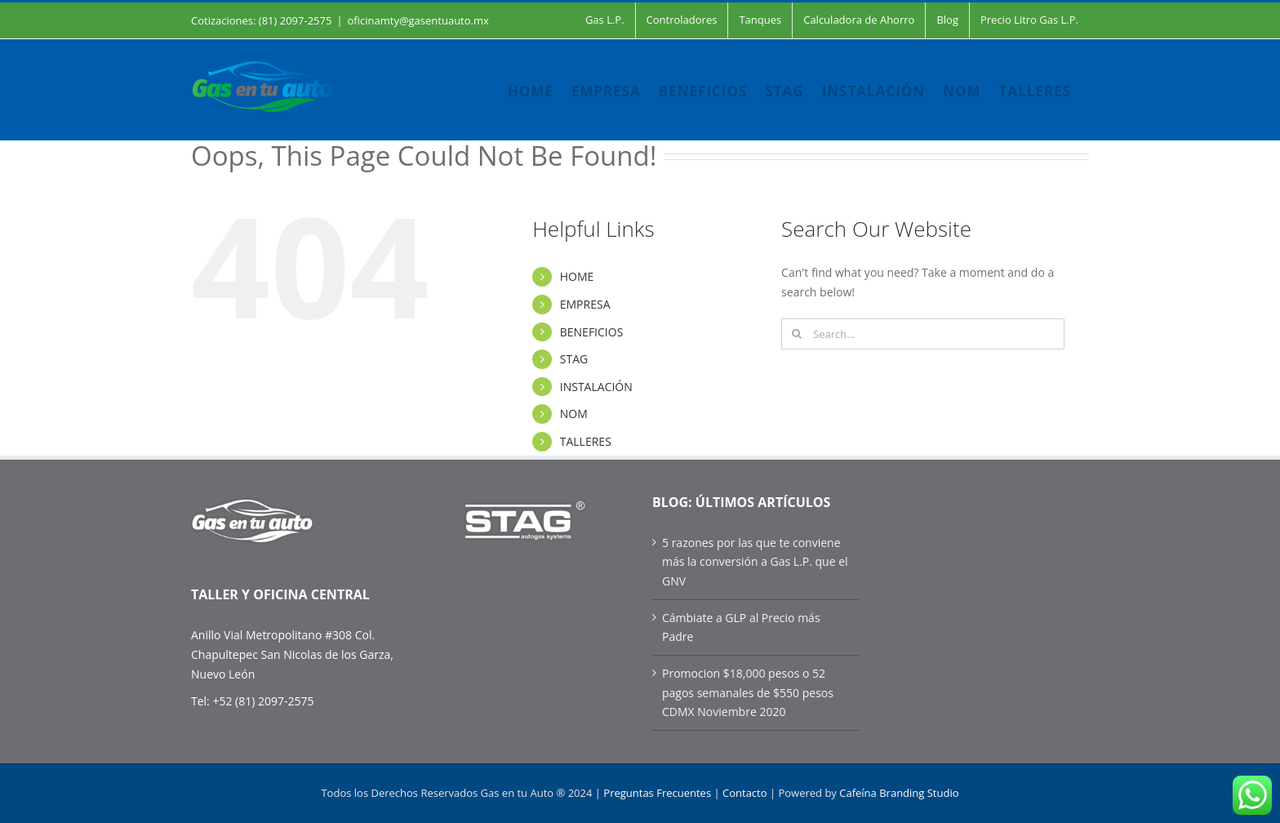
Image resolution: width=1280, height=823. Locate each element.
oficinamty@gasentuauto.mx (418, 20)
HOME (577, 276)
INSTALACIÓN (596, 386)
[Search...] (922, 333)
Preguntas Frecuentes (657, 792)
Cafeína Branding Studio (898, 792)
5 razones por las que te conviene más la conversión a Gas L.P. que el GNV (755, 562)
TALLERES (585, 441)
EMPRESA (585, 304)
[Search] (796, 333)
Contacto (744, 792)
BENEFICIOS (592, 332)
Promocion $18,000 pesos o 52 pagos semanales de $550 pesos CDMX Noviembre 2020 (747, 692)
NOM (574, 413)
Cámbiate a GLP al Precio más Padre (741, 627)
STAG (574, 359)
